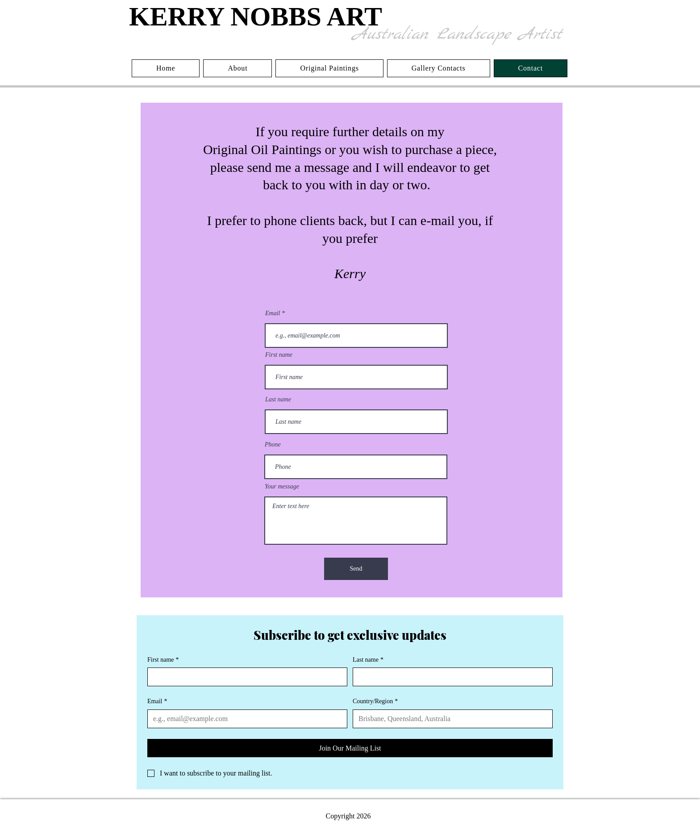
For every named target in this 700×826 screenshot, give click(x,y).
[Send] (356, 569)
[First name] (245, 677)
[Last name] (450, 677)
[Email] (245, 719)
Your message (282, 487)
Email (272, 313)
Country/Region (375, 701)
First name (278, 355)
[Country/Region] (450, 719)
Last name (278, 399)
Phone (273, 445)
